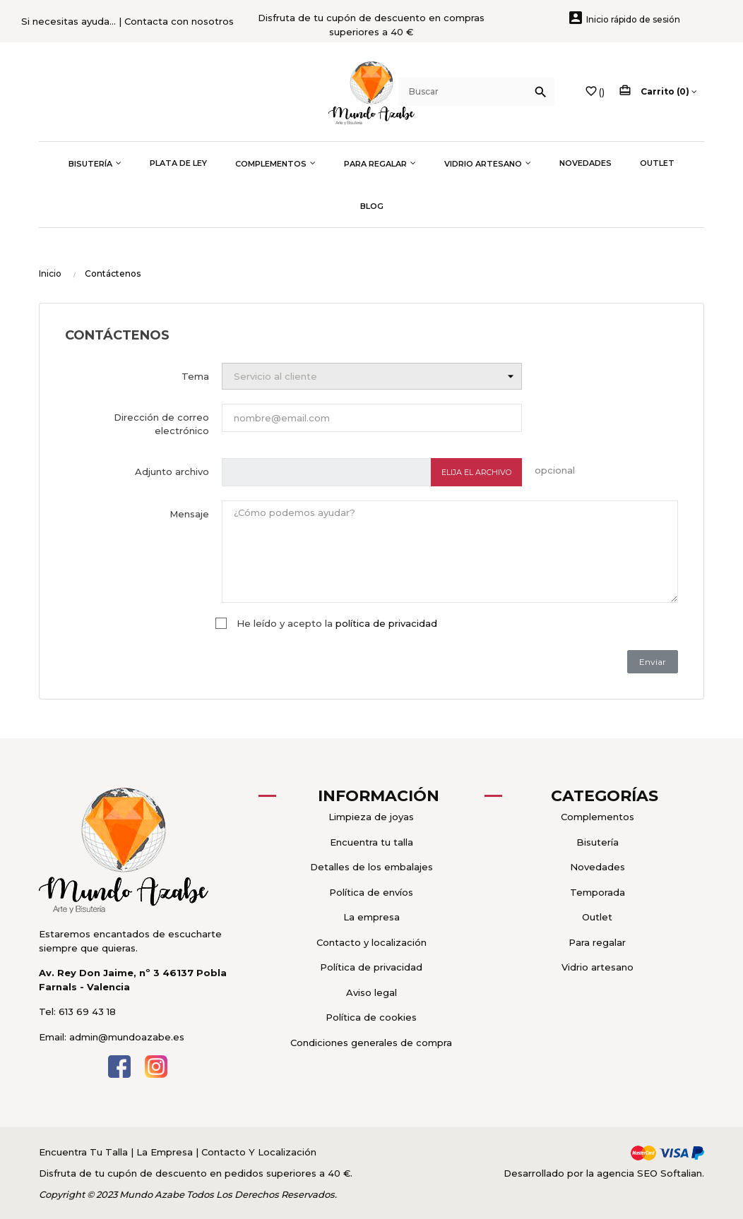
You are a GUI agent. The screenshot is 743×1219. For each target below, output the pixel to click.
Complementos (597, 816)
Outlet (597, 917)
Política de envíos (371, 892)
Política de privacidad (371, 967)
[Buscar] (476, 92)
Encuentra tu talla (371, 842)
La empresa (371, 917)
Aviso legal (371, 992)
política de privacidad (386, 623)
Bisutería (597, 842)
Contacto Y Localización (258, 1152)
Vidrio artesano (597, 967)
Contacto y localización (371, 942)
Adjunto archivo (172, 471)
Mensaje (189, 514)
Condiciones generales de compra (371, 1042)
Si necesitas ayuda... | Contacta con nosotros (127, 21)
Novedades (597, 866)
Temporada (597, 892)
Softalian (681, 1173)
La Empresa (164, 1152)
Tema (195, 376)
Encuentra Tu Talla (85, 1152)
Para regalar (597, 942)
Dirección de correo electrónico (161, 424)
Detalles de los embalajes (371, 866)
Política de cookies (371, 1017)
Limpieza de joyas (371, 816)
